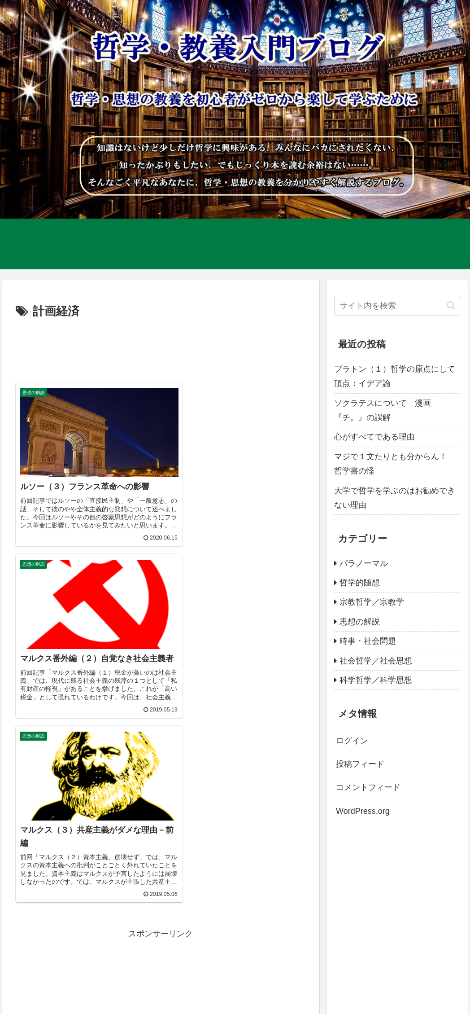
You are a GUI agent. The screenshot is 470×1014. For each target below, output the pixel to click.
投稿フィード (360, 763)
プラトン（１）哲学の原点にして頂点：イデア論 (394, 376)
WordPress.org (363, 811)
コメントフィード (368, 787)
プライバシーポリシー (43, 1001)
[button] (451, 305)
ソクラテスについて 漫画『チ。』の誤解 (382, 410)
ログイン (352, 740)
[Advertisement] (160, 348)
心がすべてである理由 (374, 436)
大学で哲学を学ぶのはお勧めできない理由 (394, 497)
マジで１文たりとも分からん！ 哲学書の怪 (394, 463)
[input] (397, 306)
